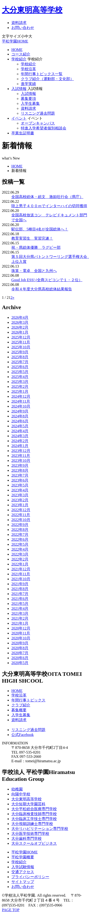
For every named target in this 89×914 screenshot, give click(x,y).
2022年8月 (19, 530)
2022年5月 (19, 544)
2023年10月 (20, 461)
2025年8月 (19, 357)
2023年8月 (19, 470)
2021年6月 (19, 599)
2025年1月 (19, 391)
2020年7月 (19, 653)
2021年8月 (19, 589)
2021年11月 (20, 574)
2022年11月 (20, 515)
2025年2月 (19, 387)
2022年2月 (19, 559)
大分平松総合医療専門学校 (34, 809)
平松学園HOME (15, 41)
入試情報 (19, 89)
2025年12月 (20, 337)
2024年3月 (19, 436)
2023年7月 (19, 475)
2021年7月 (19, 594)
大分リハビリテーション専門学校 (39, 829)
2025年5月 (19, 372)
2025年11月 (20, 342)
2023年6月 (19, 480)
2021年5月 (19, 604)
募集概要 (19, 710)
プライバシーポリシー (30, 877)
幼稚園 (17, 789)
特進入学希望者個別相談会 (43, 128)
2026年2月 (19, 327)
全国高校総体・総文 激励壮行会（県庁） (47, 197)
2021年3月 (19, 613)
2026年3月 (19, 322)
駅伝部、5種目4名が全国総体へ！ (39, 229)
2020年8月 (19, 648)
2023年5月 (19, 485)
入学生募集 (30, 103)
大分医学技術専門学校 (30, 834)
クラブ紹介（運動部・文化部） (47, 79)
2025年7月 (19, 362)
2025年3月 (19, 382)
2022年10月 (20, 520)
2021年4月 (19, 609)
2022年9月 (19, 525)
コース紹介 (20, 54)
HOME (16, 50)
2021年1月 (19, 623)
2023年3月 (19, 495)
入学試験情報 (22, 867)
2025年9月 (19, 352)
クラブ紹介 (20, 705)
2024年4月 (19, 431)
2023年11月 (20, 456)
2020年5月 (19, 663)
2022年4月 (19, 549)
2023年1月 (19, 505)
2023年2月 (19, 500)
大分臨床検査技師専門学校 (34, 814)
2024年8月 (19, 416)
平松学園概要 (22, 857)
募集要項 (28, 99)
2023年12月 (20, 451)
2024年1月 (19, 446)
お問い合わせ (22, 28)
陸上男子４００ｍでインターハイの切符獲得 (49, 206)
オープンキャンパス (38, 123)
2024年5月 (19, 426)
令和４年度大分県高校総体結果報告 (41, 289)
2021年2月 (19, 618)
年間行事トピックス (28, 700)
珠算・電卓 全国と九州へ (34, 271)
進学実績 (28, 84)
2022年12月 (20, 510)
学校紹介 (19, 59)
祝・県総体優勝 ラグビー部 (36, 247)
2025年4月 (19, 377)
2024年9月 (19, 411)
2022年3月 (19, 554)
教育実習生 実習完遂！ (32, 238)
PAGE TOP (10, 910)
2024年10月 (20, 406)
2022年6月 (19, 539)
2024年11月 (20, 401)
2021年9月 (19, 584)
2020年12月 (20, 628)
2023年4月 (19, 490)
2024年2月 (19, 441)
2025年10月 (20, 347)
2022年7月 (19, 535)
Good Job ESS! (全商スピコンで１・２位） (46, 280)
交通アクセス (22, 872)
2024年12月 (20, 396)
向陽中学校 (20, 794)
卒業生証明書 (22, 133)
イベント (19, 118)
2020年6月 (19, 658)
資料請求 (19, 23)
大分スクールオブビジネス (34, 843)
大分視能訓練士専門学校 (32, 824)
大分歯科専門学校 (26, 838)
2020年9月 (19, 643)
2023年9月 (19, 465)
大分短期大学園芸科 (28, 804)
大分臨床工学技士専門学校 (34, 819)
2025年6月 (19, 367)
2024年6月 (19, 421)
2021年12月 (20, 569)
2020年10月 (20, 638)
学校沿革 (28, 69)
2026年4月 (19, 317)
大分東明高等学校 (32, 10)
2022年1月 (19, 564)
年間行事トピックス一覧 (41, 74)
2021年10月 (20, 579)
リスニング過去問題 (38, 113)
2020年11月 (20, 633)
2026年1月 (19, 332)
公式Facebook (22, 735)
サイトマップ (22, 882)
